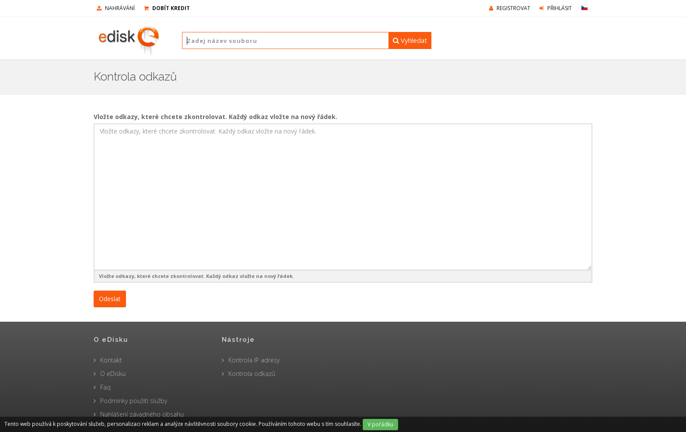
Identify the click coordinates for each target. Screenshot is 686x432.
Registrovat (509, 8)
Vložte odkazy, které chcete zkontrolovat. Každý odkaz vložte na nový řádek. (215, 116)
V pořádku (380, 424)
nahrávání (116, 8)
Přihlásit (555, 8)
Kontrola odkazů (251, 373)
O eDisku (113, 373)
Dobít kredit (167, 8)
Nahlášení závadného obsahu (142, 414)
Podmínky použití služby (133, 401)
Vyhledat (410, 40)
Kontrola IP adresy (254, 360)
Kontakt (111, 360)
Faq (105, 387)
